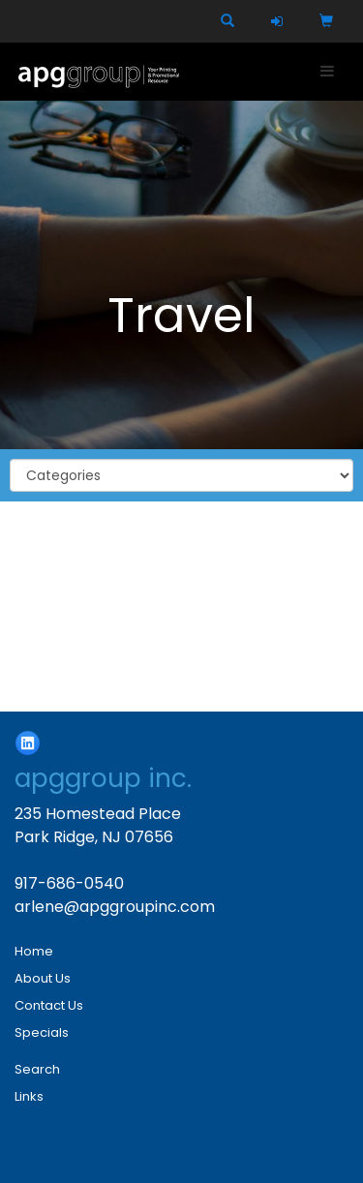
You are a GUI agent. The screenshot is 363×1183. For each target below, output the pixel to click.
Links (29, 1096)
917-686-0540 (69, 883)
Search (37, 1069)
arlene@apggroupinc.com (115, 906)
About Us (43, 978)
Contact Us (49, 1005)
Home (34, 951)
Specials (42, 1032)
